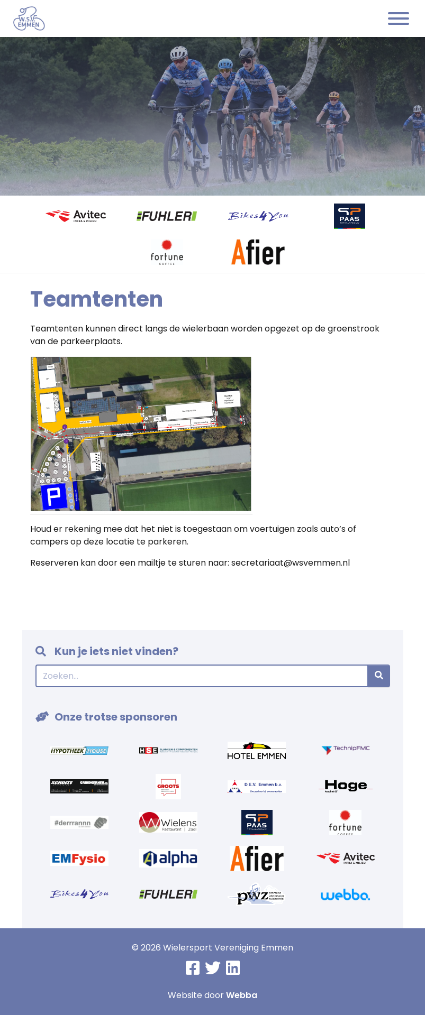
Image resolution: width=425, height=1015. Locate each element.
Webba (241, 995)
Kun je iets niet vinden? (106, 651)
